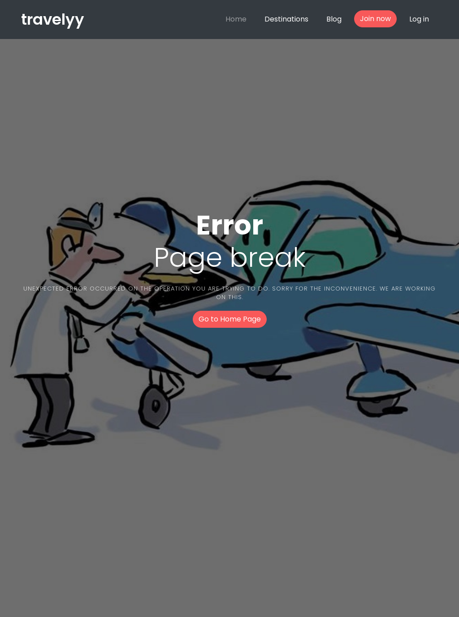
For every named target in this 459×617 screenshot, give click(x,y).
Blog (334, 19)
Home (236, 19)
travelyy (52, 19)
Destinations (286, 19)
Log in (419, 19)
